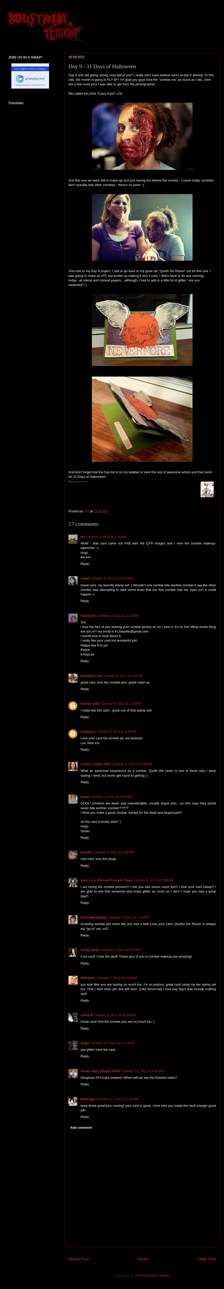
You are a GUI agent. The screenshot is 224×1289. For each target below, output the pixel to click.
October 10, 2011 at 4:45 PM (143, 1071)
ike (83, 537)
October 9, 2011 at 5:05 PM (112, 797)
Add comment (81, 1127)
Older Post (206, 1259)
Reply (85, 564)
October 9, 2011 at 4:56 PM (132, 764)
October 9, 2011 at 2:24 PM (121, 703)
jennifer (86, 852)
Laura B (87, 1015)
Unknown (88, 731)
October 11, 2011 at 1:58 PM (117, 1099)
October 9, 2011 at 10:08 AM (111, 578)
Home (143, 1259)
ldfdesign (88, 1099)
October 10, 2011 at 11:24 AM (113, 1043)
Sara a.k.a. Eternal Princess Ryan (106, 880)
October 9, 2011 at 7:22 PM (129, 917)
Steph (85, 578)
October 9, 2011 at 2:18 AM (106, 537)
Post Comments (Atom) (152, 1275)
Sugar (85, 1043)
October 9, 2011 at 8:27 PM (120, 950)
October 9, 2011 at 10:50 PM (115, 1015)
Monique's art (91, 676)
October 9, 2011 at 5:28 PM (114, 852)
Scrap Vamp (90, 950)
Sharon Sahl (90, 703)
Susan (85, 797)
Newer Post (78, 1259)
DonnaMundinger (94, 917)
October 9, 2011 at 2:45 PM (117, 731)
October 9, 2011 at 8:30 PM (117, 978)
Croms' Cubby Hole (96, 764)
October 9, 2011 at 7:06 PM (153, 880)
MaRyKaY (88, 978)
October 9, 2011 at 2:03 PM (123, 676)
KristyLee (88, 616)
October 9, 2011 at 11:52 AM (117, 616)
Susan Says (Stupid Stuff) (101, 1071)
